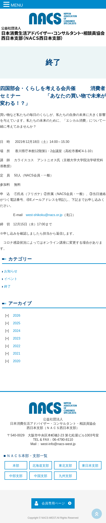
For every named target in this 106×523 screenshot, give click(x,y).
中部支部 (15, 476)
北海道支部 (40, 465)
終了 (7, 286)
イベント (10, 279)
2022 (16, 346)
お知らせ (10, 271)
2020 (16, 361)
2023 (16, 338)
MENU (17, 5)
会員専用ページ (53, 503)
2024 (16, 331)
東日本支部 (90, 465)
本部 (16, 465)
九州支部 (65, 476)
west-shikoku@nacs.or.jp (44, 215)
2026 (16, 315)
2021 (16, 353)
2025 (16, 323)
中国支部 (40, 476)
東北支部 (65, 465)
